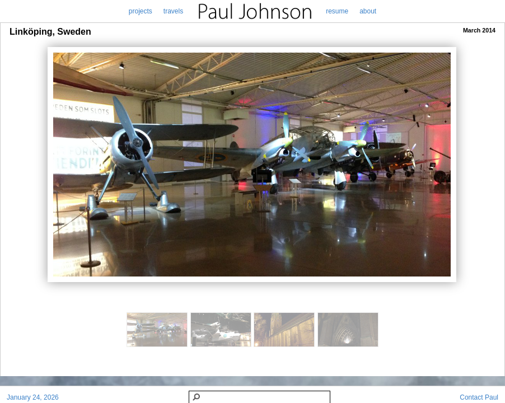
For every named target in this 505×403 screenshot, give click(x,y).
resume (337, 11)
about (367, 11)
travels (173, 11)
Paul (491, 397)
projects (140, 11)
